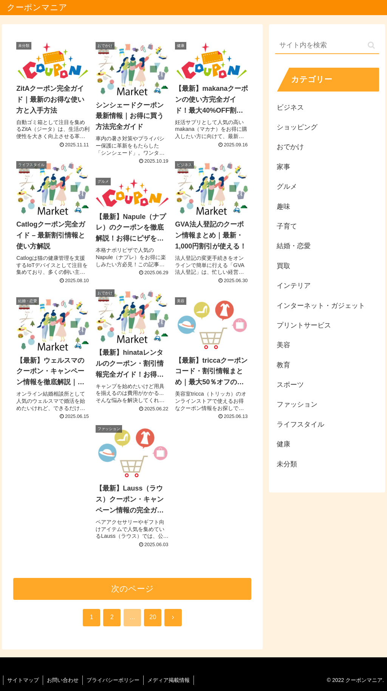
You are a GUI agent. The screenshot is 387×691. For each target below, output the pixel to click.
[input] (327, 45)
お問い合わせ (63, 680)
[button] (371, 45)
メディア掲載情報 (168, 680)
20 (152, 617)
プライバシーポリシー (113, 680)
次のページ (132, 588)
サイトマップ (23, 680)
